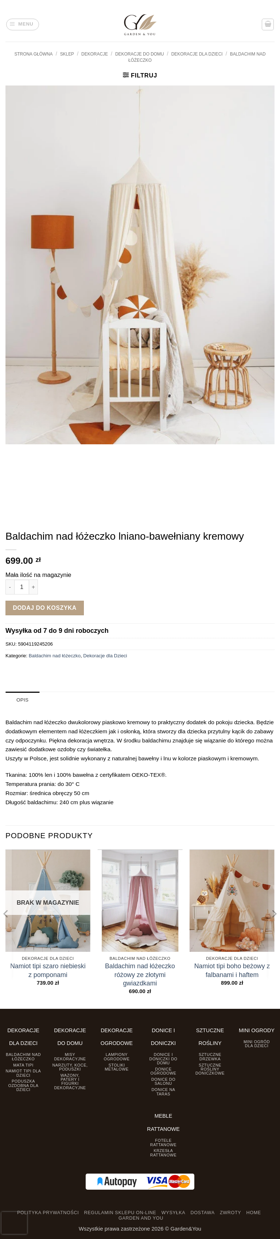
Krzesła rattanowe (163, 1152)
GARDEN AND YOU (140, 1218)
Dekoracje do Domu (139, 54)
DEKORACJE (94, 54)
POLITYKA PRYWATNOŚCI (48, 1212)
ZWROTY (230, 1212)
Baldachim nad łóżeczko (55, 655)
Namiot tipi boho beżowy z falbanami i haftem (232, 970)
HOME (253, 1212)
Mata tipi (23, 1065)
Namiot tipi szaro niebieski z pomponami (48, 970)
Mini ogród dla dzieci (257, 1043)
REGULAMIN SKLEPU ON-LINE (120, 1212)
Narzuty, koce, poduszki (70, 1067)
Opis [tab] (22, 700)
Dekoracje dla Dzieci (197, 54)
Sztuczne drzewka (210, 1056)
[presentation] (14, 1223)
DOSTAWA (202, 1212)
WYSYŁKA (173, 1212)
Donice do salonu (163, 1081)
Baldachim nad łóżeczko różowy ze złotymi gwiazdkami (140, 974)
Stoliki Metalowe (117, 1067)
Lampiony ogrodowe (116, 1056)
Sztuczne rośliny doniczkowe (210, 1069)
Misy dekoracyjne (70, 1056)
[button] (22, 25)
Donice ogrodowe (163, 1071)
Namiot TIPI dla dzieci (23, 1073)
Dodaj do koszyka (45, 608)
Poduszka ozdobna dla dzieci (23, 1085)
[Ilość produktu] (21, 586)
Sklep (67, 54)
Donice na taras (163, 1091)
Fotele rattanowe (163, 1142)
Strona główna (33, 54)
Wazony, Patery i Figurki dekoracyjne (70, 1081)
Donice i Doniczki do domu (163, 1058)
